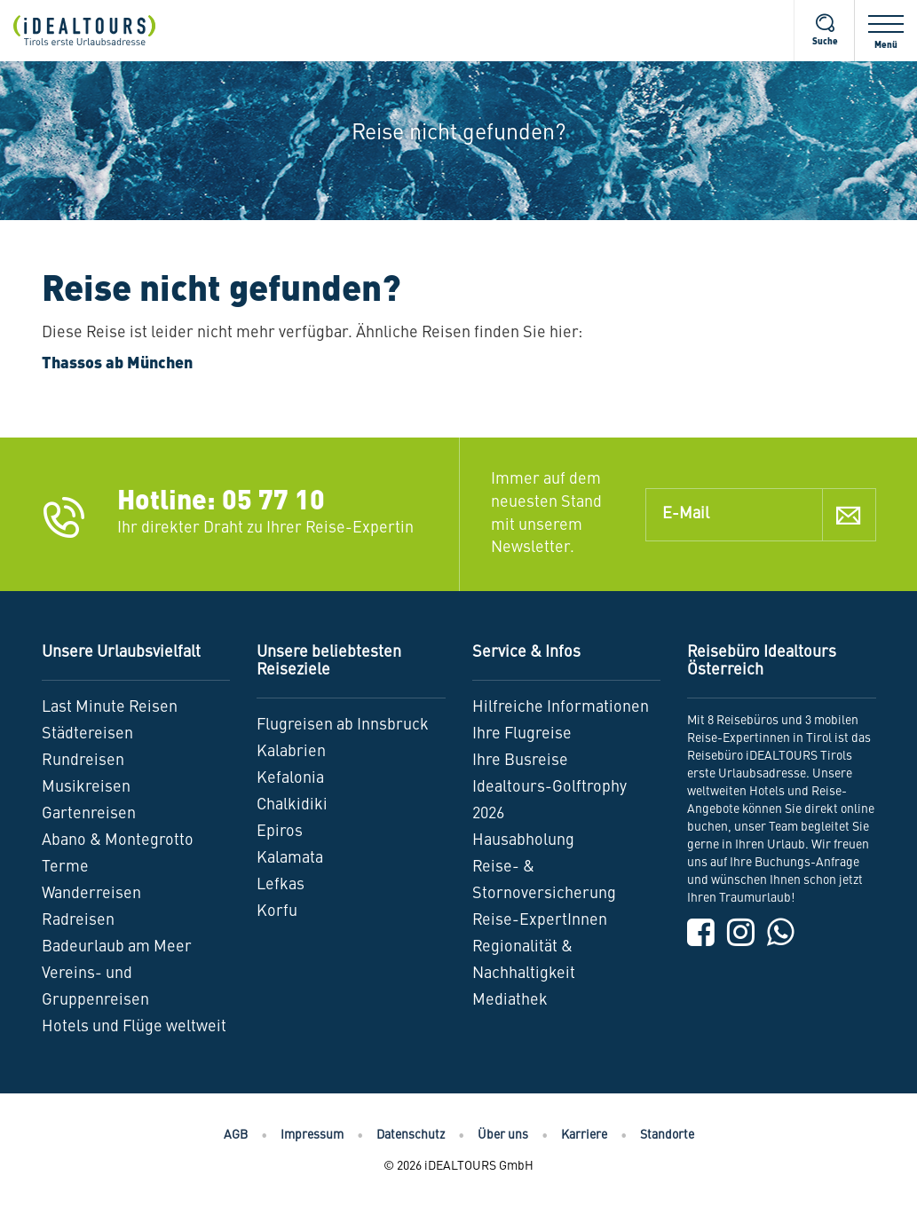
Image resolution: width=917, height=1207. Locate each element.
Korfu (277, 911)
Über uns (503, 1135)
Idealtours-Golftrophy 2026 (549, 800)
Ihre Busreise (520, 761)
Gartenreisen (89, 814)
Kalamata (290, 858)
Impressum (312, 1135)
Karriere (584, 1135)
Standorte (667, 1135)
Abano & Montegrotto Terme (118, 853)
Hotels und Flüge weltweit (134, 1027)
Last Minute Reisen (110, 707)
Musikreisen (86, 787)
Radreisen (78, 920)
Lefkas (280, 885)
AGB (236, 1135)
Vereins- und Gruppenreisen (95, 987)
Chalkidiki (292, 805)
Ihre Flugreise (522, 734)
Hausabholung (523, 840)
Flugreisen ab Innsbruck (343, 725)
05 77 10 (273, 502)
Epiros (280, 832)
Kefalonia (290, 778)
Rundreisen (83, 761)
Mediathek (510, 1000)
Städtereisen (87, 734)
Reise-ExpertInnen (539, 920)
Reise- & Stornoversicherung (544, 880)
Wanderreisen (91, 894)
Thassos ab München (117, 364)
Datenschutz (410, 1135)
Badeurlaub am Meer (117, 947)
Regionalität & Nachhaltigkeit (523, 960)
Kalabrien (291, 752)
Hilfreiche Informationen (560, 707)
